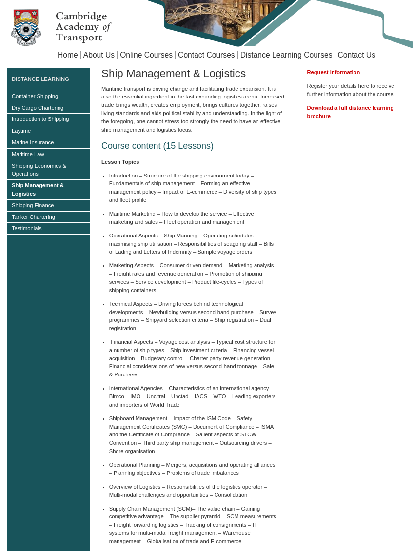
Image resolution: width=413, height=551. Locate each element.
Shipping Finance (33, 205)
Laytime (21, 131)
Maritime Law (28, 154)
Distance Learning (40, 79)
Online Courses (146, 55)
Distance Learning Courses (286, 55)
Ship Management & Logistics (38, 189)
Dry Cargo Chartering (37, 108)
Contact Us (356, 55)
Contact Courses (206, 55)
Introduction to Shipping (40, 119)
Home (68, 55)
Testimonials (27, 228)
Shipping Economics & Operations (39, 170)
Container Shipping (35, 96)
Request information (333, 72)
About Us (99, 55)
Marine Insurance (33, 142)
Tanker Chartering (33, 217)
